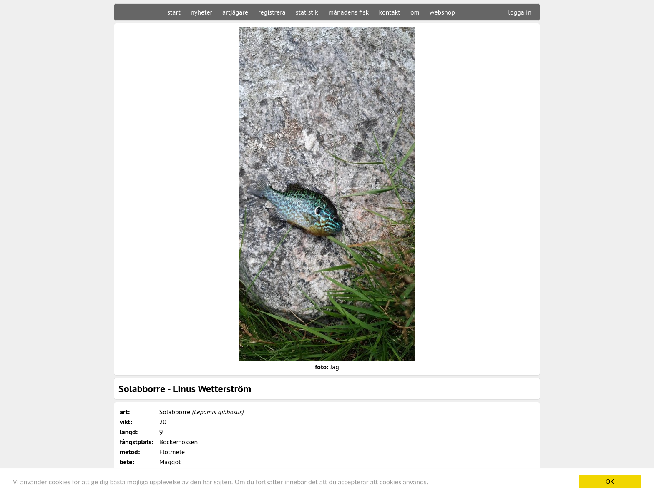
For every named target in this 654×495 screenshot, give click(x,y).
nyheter (201, 12)
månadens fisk (348, 12)
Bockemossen (178, 442)
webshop (442, 12)
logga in (519, 12)
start (173, 12)
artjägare (235, 12)
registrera (271, 12)
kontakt (389, 12)
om (415, 12)
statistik (307, 12)
